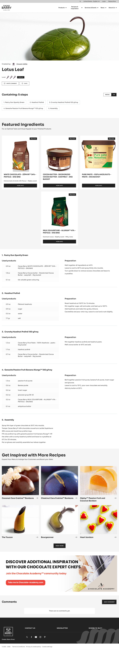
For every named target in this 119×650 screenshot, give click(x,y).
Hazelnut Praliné (38, 102)
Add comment (109, 602)
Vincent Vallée (21, 64)
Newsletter (62, 628)
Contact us (30, 628)
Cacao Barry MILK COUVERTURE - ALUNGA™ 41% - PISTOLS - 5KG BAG (37, 401)
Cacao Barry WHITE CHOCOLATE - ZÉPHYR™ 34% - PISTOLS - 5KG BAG (37, 267)
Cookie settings (47, 646)
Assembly (54, 108)
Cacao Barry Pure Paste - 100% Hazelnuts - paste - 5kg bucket (37, 344)
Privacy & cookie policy (33, 646)
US (114, 94)
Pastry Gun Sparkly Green (14, 102)
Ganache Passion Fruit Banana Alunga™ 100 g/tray (24, 108)
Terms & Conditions (18, 646)
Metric (107, 94)
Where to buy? (95, 628)
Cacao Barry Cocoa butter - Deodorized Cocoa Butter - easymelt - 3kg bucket (36, 274)
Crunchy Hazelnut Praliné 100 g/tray (64, 102)
